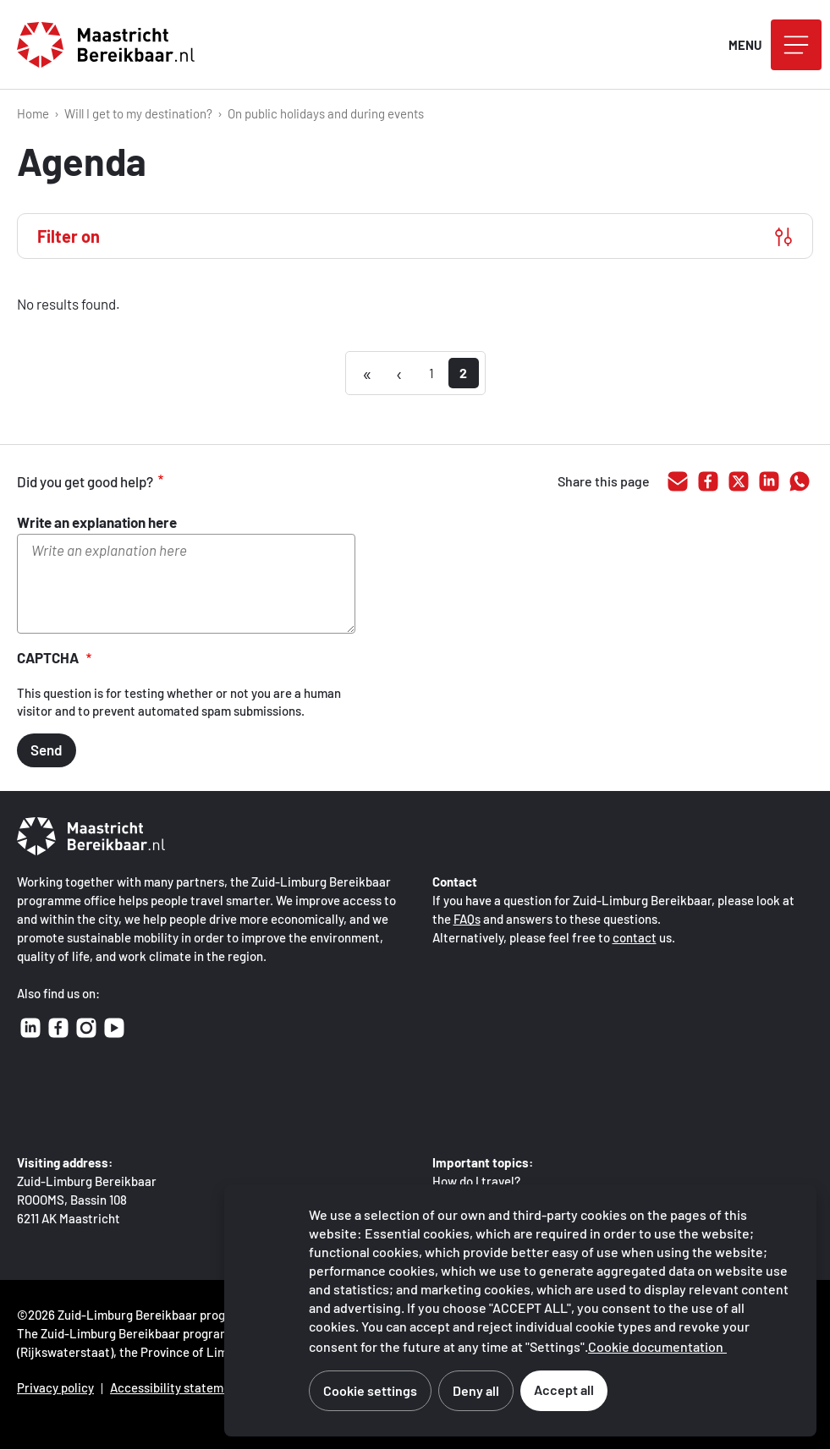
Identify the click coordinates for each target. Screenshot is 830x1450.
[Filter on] (415, 236)
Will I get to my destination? (138, 113)
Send (46, 749)
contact (635, 937)
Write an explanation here (97, 522)
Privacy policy (55, 1387)
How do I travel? (476, 1181)
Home (33, 113)
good (203, 482)
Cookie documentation (655, 1346)
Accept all (564, 1389)
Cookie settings (370, 1390)
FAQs (467, 918)
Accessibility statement (176, 1387)
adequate (238, 482)
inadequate (274, 482)
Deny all (476, 1390)
